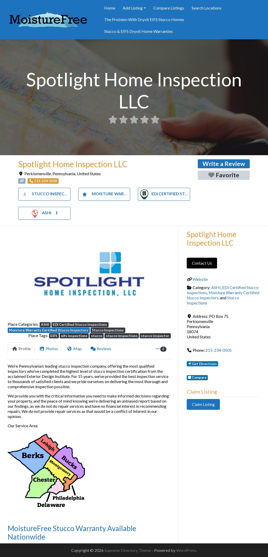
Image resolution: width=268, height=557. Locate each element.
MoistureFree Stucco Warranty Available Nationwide (72, 532)
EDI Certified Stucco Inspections (182, 193)
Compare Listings (168, 7)
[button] (20, 276)
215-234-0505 (219, 350)
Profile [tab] (21, 348)
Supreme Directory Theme (128, 550)
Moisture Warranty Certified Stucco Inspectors (48, 330)
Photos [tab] (48, 348)
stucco (96, 336)
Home (109, 7)
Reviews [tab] (101, 348)
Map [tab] (74, 348)
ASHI (40, 212)
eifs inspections (74, 336)
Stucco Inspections (48, 193)
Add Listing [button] (133, 7)
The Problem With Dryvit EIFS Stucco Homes (144, 19)
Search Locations (206, 7)
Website (200, 279)
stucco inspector (155, 336)
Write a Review (223, 163)
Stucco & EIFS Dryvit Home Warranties (138, 31)
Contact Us (202, 263)
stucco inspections (122, 336)
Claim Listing (203, 404)
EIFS (53, 336)
